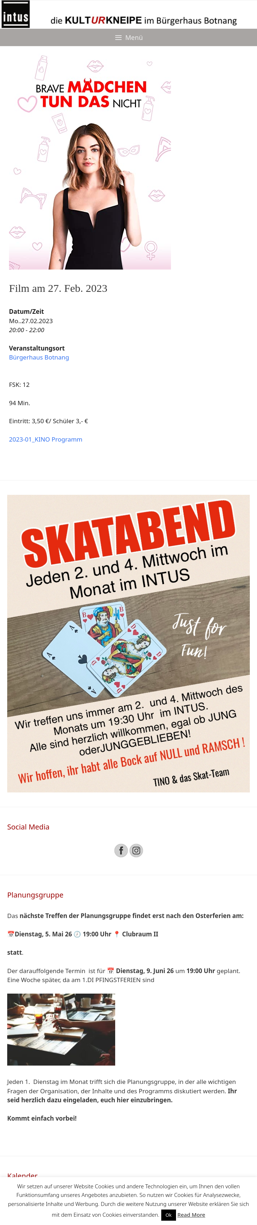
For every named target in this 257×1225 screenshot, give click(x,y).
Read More (191, 1214)
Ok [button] (169, 1215)
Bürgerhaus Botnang (39, 357)
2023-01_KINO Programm (45, 439)
